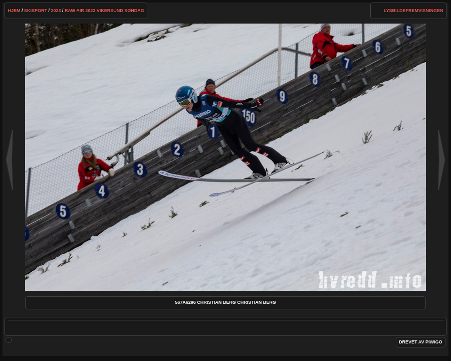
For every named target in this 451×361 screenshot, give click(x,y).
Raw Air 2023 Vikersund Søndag (104, 10)
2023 (56, 10)
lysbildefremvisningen (413, 10)
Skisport (35, 10)
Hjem (14, 10)
